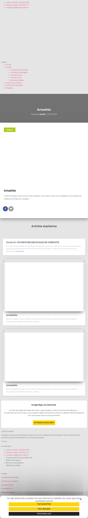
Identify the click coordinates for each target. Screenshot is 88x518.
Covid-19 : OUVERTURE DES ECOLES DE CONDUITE (32, 242)
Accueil (8, 65)
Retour (10, 130)
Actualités (9, 88)
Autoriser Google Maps (44, 423)
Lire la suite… (20, 251)
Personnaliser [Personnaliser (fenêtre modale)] (44, 514)
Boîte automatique (16, 80)
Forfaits (8, 67)
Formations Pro (16, 77)
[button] (44, 62)
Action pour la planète (13, 83)
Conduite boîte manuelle (19, 70)
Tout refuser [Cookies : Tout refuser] (44, 509)
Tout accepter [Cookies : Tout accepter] (44, 504)
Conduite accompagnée (19, 72)
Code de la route (16, 75)
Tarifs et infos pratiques (14, 85)
